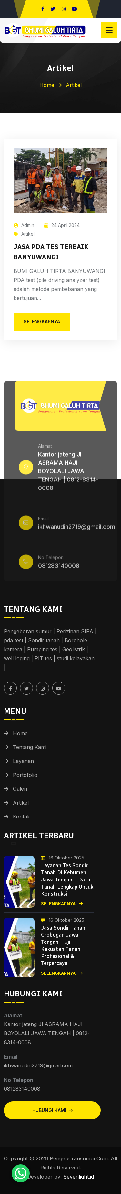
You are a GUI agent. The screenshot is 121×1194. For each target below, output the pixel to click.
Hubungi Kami (52, 1110)
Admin (24, 225)
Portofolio (25, 775)
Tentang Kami (29, 747)
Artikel (24, 234)
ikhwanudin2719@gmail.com (76, 528)
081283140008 (58, 567)
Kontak (21, 816)
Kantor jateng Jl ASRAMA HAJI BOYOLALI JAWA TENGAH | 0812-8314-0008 (68, 473)
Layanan (23, 761)
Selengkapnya (62, 904)
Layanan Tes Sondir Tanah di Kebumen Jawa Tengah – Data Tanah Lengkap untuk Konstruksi (67, 879)
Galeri (20, 789)
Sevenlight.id (78, 1176)
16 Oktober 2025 (62, 857)
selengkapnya (42, 321)
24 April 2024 (62, 225)
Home (46, 85)
